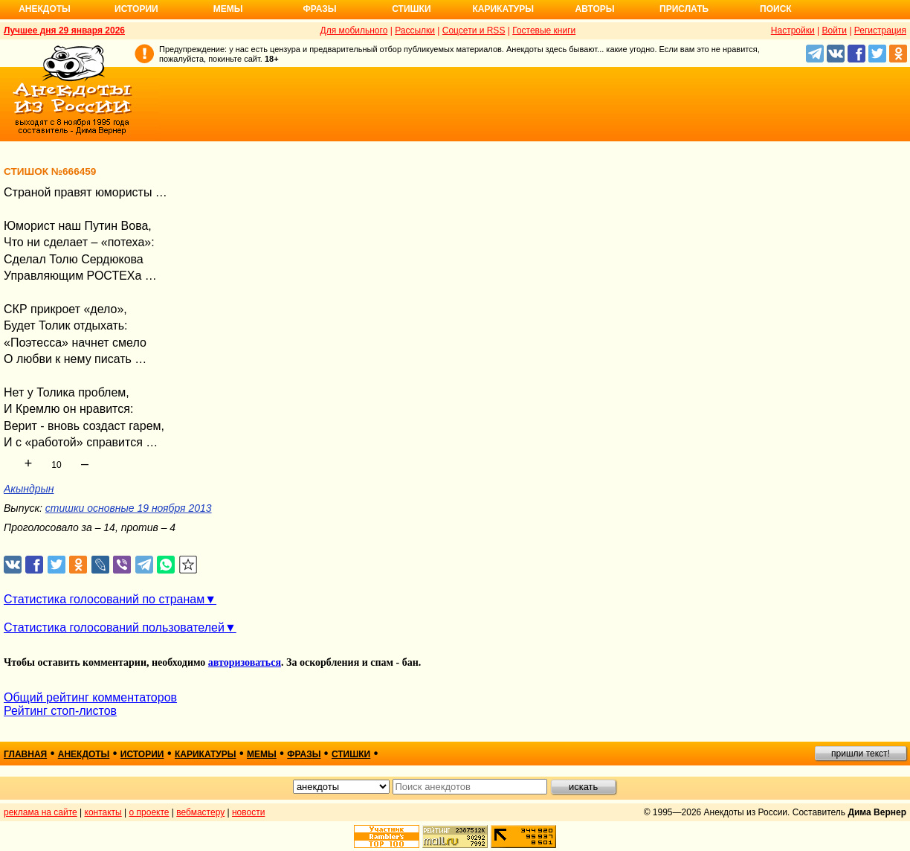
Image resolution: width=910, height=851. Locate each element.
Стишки (411, 9)
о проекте (149, 812)
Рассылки (415, 30)
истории (142, 754)
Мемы (228, 9)
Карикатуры (503, 9)
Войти (834, 30)
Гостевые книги (543, 30)
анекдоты (84, 754)
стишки (351, 754)
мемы (262, 754)
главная (25, 754)
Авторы (595, 9)
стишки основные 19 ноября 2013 (128, 508)
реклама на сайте (40, 812)
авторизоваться (244, 662)
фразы (303, 754)
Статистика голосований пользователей (114, 627)
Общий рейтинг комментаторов (90, 697)
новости (248, 812)
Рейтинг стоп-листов (60, 710)
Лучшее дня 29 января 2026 (64, 30)
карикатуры (205, 754)
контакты (103, 812)
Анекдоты (45, 9)
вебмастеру (200, 812)
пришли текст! (860, 753)
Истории (136, 9)
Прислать (684, 9)
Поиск (776, 9)
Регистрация (880, 30)
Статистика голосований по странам (104, 599)
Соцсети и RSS (474, 30)
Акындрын (29, 489)
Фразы (319, 9)
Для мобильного (354, 30)
